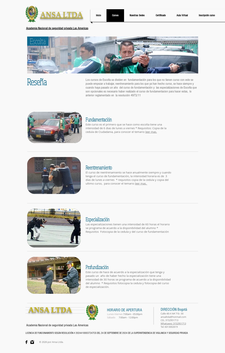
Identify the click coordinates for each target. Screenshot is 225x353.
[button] (151, 132)
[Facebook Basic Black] (26, 342)
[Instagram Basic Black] (32, 342)
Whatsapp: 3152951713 (173, 323)
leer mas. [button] (141, 183)
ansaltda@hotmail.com (173, 316)
